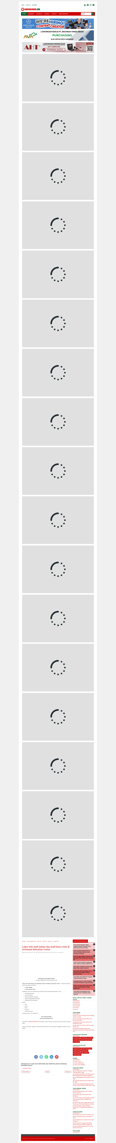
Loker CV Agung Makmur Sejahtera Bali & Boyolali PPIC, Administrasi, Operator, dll (83, 958)
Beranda (47, 1071)
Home (24, 14)
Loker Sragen (84, 1050)
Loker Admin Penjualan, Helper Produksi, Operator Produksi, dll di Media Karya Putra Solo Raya (82, 946)
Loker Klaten (76, 1050)
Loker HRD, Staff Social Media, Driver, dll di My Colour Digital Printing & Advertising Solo (83, 972)
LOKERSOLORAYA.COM (34, 1021)
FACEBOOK (77, 1002)
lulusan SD (89, 1039)
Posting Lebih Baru (25, 1071)
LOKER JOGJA (77, 1061)
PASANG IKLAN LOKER (63, 14)
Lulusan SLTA (60, 952)
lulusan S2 (82, 1039)
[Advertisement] (46, 964)
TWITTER (76, 1007)
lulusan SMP (76, 1041)
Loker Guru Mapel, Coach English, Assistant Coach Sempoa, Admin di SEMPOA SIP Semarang (83, 1099)
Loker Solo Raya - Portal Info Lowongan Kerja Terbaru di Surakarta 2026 (41, 1138)
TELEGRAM (77, 1006)
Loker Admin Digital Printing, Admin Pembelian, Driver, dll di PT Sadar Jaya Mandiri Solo (83, 1030)
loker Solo (46, 952)
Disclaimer (34, 5)
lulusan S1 (55, 952)
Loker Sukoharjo (77, 1052)
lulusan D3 (51, 952)
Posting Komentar (27, 1068)
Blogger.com (91, 1138)
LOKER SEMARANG (79, 1063)
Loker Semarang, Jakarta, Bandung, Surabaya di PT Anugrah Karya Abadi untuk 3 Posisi (83, 1107)
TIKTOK (76, 1009)
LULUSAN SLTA (39, 14)
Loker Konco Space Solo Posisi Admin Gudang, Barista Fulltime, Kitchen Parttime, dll (83, 987)
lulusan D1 (83, 1037)
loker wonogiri (77, 1054)
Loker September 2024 (39, 952)
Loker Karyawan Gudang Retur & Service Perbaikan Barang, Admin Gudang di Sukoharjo (82, 952)
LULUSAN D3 (46, 14)
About (23, 5)
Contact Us (28, 5)
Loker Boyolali (77, 1048)
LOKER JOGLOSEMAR (79, 1064)
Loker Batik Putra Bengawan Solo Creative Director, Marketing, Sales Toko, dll (82, 993)
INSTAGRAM (77, 1004)
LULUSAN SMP (31, 14)
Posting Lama (68, 1071)
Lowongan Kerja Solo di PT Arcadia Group (83, 1114)
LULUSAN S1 (54, 14)
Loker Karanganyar (87, 1048)
